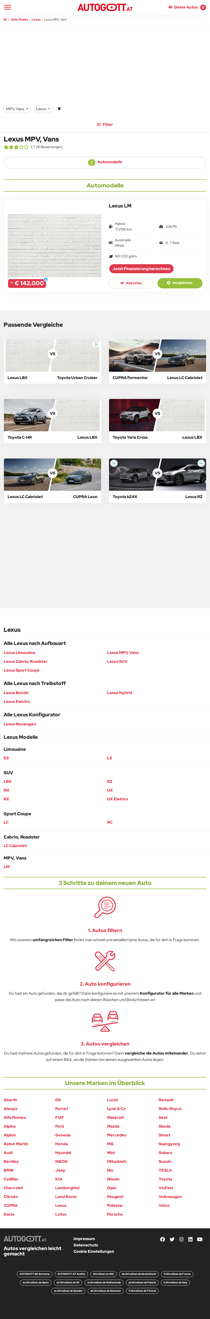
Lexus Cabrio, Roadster (25, 661)
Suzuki (165, 1161)
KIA (58, 1179)
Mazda (113, 1126)
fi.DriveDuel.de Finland (142, 1290)
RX (6, 799)
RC (109, 822)
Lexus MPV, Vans (123, 652)
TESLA (165, 1170)
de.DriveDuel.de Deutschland (139, 1273)
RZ (109, 781)
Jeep (60, 1170)
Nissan (113, 1179)
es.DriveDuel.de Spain (36, 1282)
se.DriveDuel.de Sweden (68, 1290)
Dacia (9, 1214)
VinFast (166, 1187)
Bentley (11, 1161)
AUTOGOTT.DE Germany (35, 1273)
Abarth (10, 1099)
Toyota (165, 1179)
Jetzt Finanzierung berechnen (141, 268)
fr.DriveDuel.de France (177, 1273)
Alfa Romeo (15, 1117)
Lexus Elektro (17, 701)
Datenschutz (86, 1245)
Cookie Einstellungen (94, 1251)
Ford (59, 1126)
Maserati (115, 1117)
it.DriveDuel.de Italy (175, 1282)
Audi (8, 1152)
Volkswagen (170, 1196)
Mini (111, 1152)
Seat (163, 1117)
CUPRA (11, 1205)
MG (110, 1143)
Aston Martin (16, 1143)
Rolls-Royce (170, 1108)
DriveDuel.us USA (103, 1273)
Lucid (112, 1099)
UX (110, 790)
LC (6, 822)
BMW (9, 1170)
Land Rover (66, 1196)
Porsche (115, 1214)
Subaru (165, 1152)
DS (58, 1099)
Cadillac (11, 1179)
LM (7, 866)
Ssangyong (169, 1143)
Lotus (60, 1214)
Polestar (115, 1205)
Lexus (60, 1205)
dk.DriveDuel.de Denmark (105, 1290)
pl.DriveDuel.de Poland (142, 1282)
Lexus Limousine (19, 652)
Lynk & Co (116, 1108)
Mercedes (116, 1135)
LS (109, 758)
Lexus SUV (117, 661)
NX (7, 790)
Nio (110, 1170)
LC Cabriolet (15, 845)
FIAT (59, 1117)
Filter (105, 124)
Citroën (11, 1196)
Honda (61, 1143)
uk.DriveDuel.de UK (67, 1282)
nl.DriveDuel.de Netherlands (104, 1282)
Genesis (63, 1135)
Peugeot (115, 1196)
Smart (164, 1135)
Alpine (10, 1135)
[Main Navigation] (7, 7)
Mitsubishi (116, 1161)
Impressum (84, 1238)
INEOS (61, 1161)
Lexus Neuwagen (20, 724)
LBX (8, 781)
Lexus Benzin (16, 692)
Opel (111, 1187)
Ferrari (61, 1108)
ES (6, 758)
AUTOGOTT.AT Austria (71, 1273)
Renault (166, 1099)
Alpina (10, 1126)
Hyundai (63, 1152)
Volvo (164, 1205)
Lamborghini (67, 1187)
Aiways (10, 1108)
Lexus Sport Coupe (22, 670)
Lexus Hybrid (119, 692)
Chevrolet (13, 1187)
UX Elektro (117, 799)
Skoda (164, 1126)
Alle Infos (131, 283)
